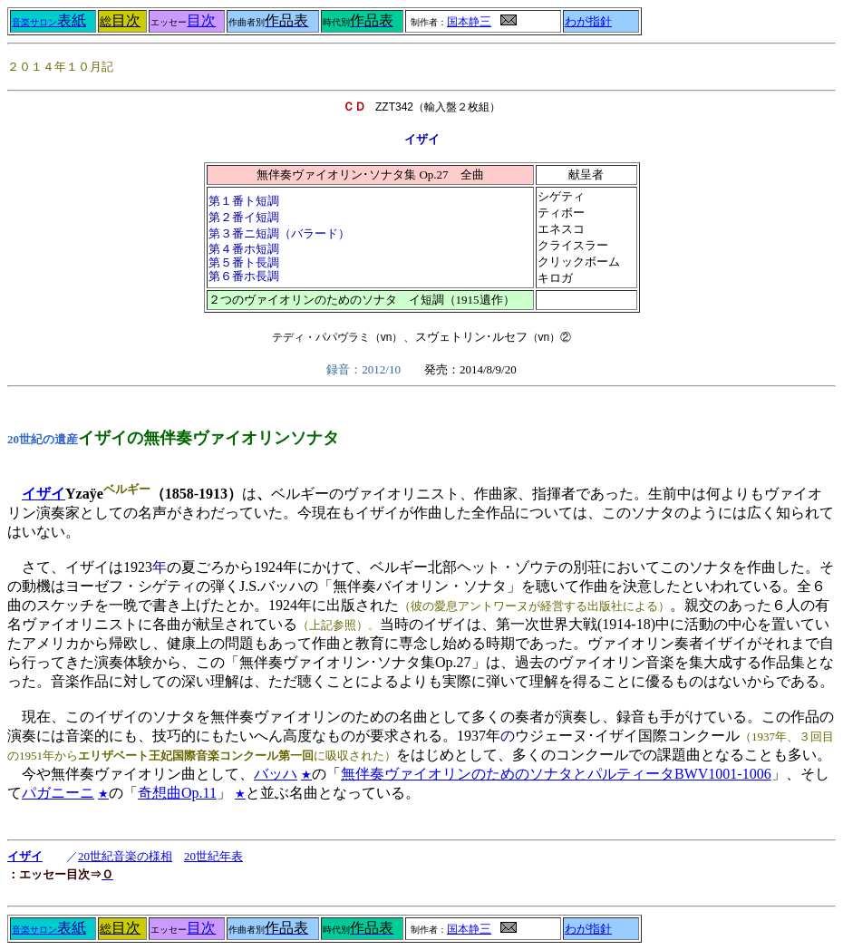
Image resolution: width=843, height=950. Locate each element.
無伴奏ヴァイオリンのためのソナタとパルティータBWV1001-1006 (556, 773)
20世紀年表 (213, 856)
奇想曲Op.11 (177, 792)
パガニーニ (58, 792)
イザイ (43, 493)
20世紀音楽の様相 (125, 856)
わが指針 (588, 21)
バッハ (275, 773)
